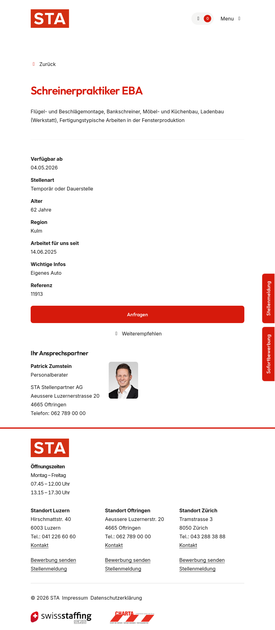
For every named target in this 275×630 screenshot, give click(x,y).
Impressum (75, 598)
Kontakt (39, 545)
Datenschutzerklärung (116, 598)
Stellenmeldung (49, 569)
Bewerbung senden (53, 560)
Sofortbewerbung (268, 354)
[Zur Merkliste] (202, 18)
